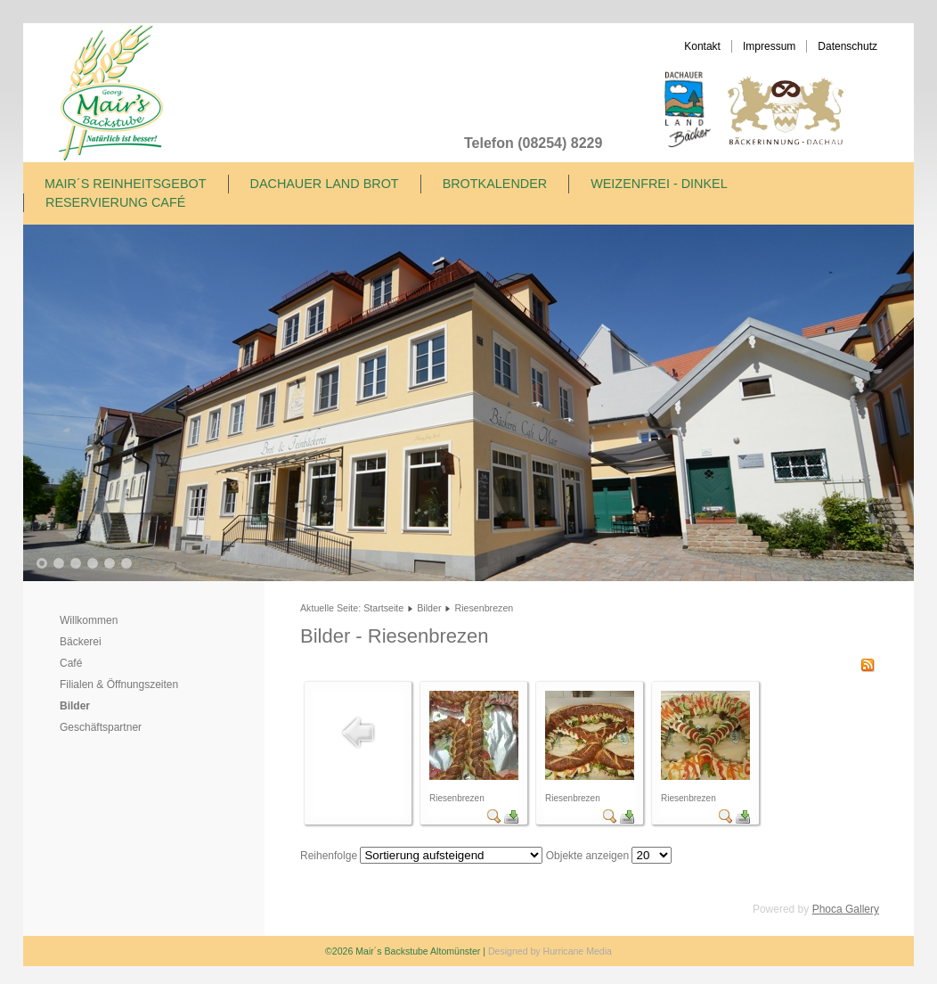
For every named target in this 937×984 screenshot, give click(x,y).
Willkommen (89, 620)
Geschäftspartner (101, 727)
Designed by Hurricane (537, 951)
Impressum (769, 46)
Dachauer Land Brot (324, 183)
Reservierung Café (115, 202)
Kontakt (702, 46)
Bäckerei (81, 642)
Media (599, 951)
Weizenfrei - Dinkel (659, 183)
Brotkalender (495, 183)
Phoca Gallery (845, 909)
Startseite (383, 608)
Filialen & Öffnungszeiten (119, 684)
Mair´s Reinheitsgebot (126, 183)
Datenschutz (847, 46)
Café (71, 663)
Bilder (75, 706)
